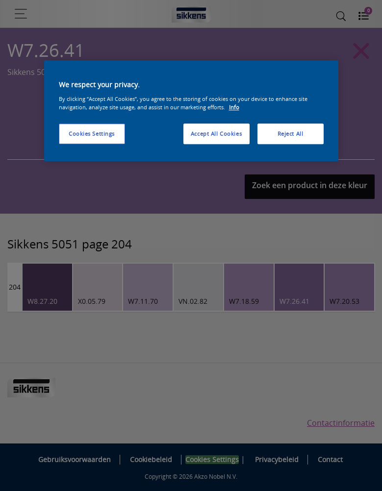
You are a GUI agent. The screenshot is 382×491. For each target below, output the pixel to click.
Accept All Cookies (216, 133)
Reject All (291, 133)
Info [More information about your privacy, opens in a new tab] (234, 107)
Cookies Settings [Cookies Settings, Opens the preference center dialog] (92, 133)
